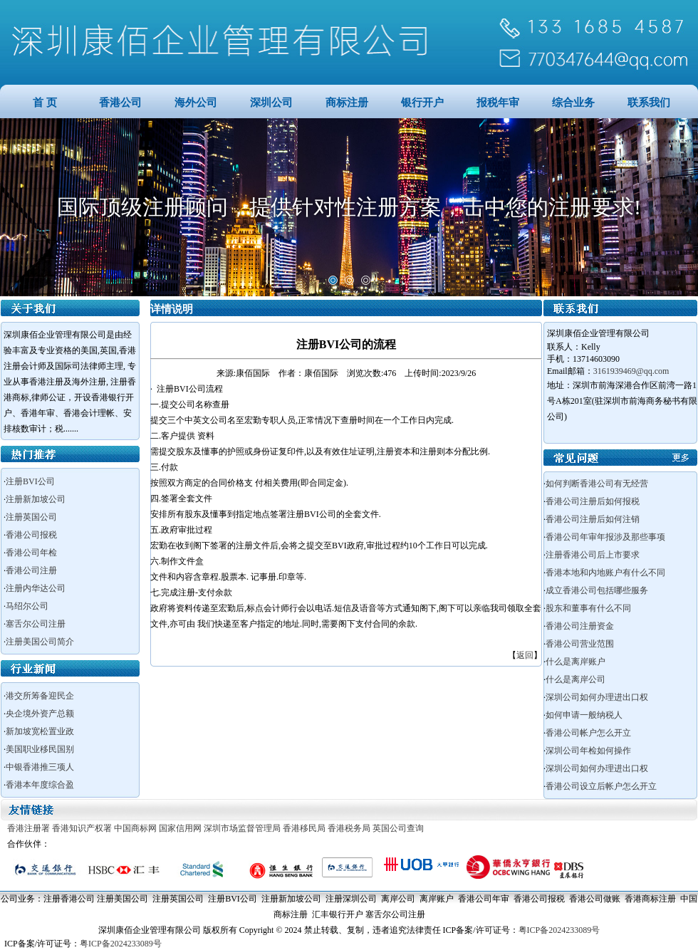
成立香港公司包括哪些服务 (597, 590)
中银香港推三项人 (40, 767)
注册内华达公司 (36, 588)
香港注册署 (28, 828)
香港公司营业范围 (580, 644)
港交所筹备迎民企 (40, 696)
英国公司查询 (398, 828)
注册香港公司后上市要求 (593, 555)
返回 (524, 655)
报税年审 (497, 102)
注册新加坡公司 (36, 499)
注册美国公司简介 (40, 642)
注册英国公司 (31, 517)
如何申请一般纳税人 (584, 715)
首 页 (45, 102)
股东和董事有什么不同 (588, 608)
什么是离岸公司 (575, 679)
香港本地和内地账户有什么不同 (605, 573)
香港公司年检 (31, 553)
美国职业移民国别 (40, 749)
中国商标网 (135, 828)
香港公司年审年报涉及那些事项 (605, 537)
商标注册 (346, 102)
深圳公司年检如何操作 (588, 751)
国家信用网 (180, 828)
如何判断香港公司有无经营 (597, 484)
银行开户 (422, 102)
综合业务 (573, 102)
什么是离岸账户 (575, 662)
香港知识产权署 (82, 828)
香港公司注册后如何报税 (593, 501)
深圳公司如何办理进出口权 (597, 697)
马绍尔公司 (27, 606)
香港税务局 (349, 828)
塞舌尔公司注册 (36, 624)
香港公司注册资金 (580, 626)
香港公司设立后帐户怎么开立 (601, 786)
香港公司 (120, 102)
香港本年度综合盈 (40, 785)
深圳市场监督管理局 (242, 828)
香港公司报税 (31, 535)
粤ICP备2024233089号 (559, 930)
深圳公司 (271, 102)
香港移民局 (304, 828)
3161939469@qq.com (631, 371)
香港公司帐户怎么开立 (588, 733)
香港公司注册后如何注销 (593, 519)
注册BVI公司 (30, 481)
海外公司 (195, 102)
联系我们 (648, 102)
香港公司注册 (31, 570)
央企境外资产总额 (40, 714)
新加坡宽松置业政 (40, 731)
